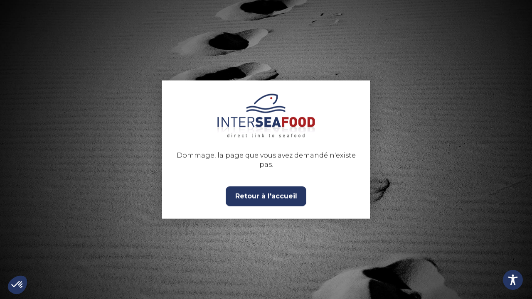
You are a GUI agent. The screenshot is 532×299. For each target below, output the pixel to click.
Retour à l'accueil (266, 196)
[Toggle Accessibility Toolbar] (513, 280)
